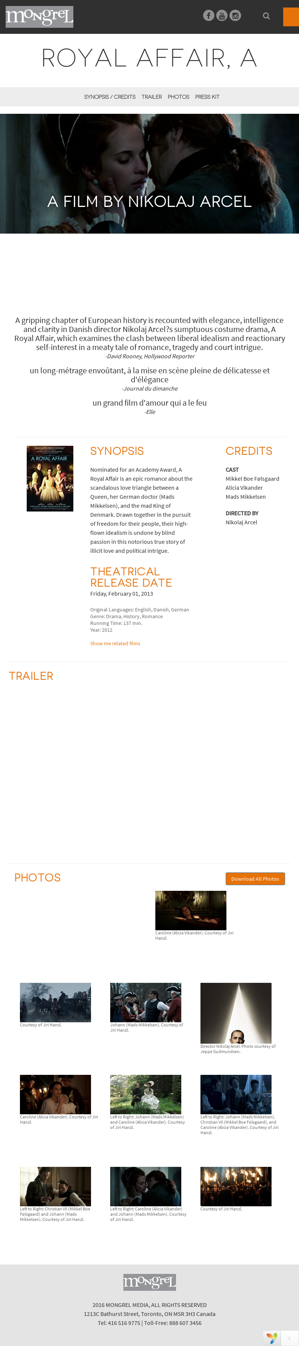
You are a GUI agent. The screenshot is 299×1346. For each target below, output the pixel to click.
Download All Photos (255, 878)
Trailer (151, 97)
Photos (178, 97)
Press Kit (207, 97)
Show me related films (115, 643)
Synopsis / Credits (109, 97)
